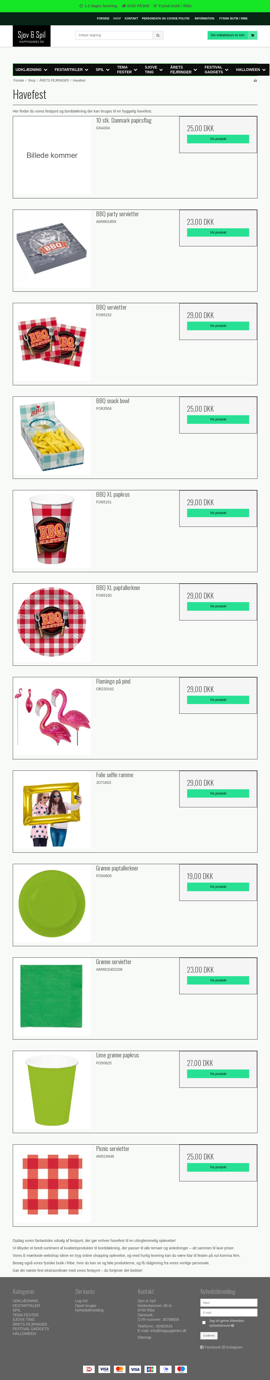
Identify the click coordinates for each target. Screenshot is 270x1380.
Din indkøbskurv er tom (234, 35)
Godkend (209, 1335)
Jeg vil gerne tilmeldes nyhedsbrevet (232, 1322)
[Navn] (228, 1302)
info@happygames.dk (168, 1331)
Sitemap (144, 1337)
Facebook (212, 1347)
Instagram (234, 1347)
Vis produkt (218, 139)
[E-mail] (228, 1312)
